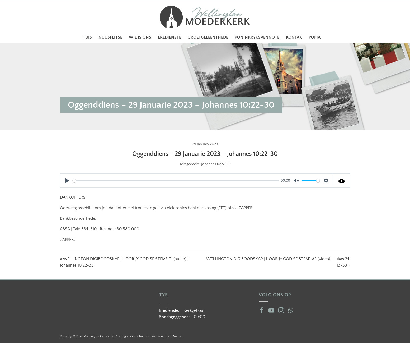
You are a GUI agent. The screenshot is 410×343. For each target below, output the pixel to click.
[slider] (176, 180)
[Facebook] (262, 310)
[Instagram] (281, 310)
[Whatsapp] (290, 310)
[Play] (67, 180)
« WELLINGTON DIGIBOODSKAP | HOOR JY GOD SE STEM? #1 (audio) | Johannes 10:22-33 (124, 262)
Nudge (177, 336)
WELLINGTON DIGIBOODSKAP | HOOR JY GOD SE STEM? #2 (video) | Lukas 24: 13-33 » (278, 262)
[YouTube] (271, 310)
